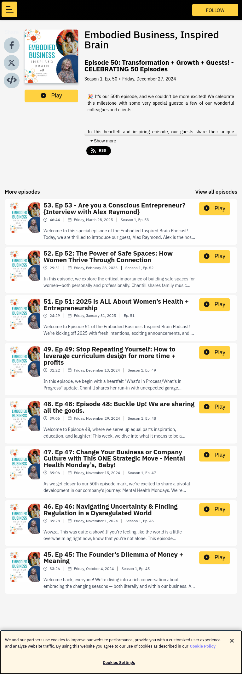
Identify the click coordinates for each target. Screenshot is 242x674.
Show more (102, 140)
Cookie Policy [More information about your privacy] (203, 649)
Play (51, 95)
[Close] (232, 644)
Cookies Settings (119, 666)
